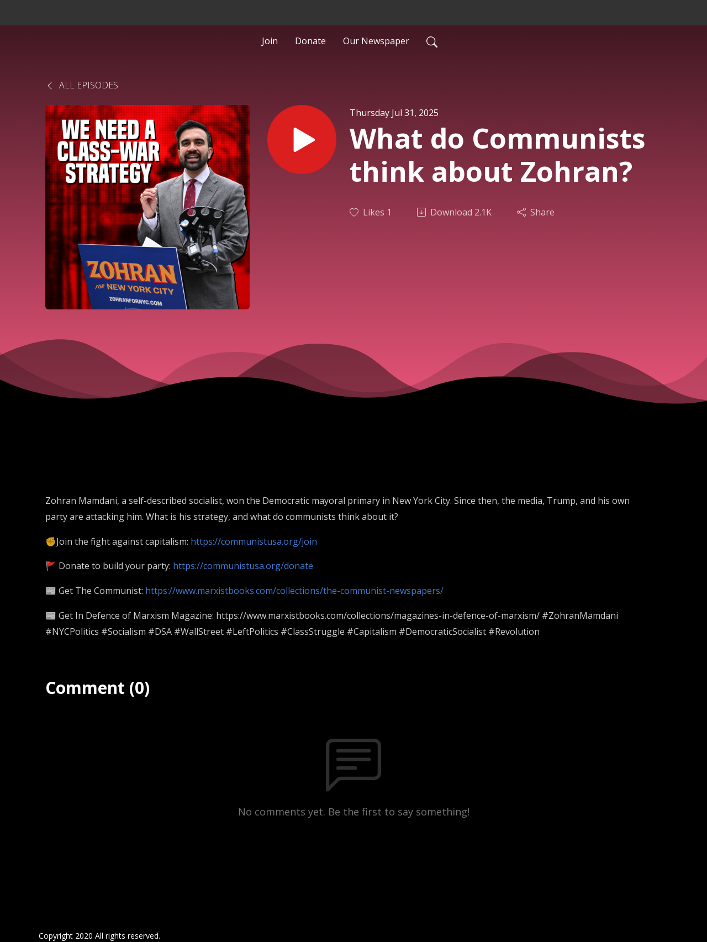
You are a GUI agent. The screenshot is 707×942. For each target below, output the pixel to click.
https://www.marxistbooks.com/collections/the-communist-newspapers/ (294, 591)
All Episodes (81, 85)
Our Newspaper (376, 41)
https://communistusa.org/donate (243, 566)
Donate (310, 41)
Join (270, 41)
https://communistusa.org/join (254, 541)
